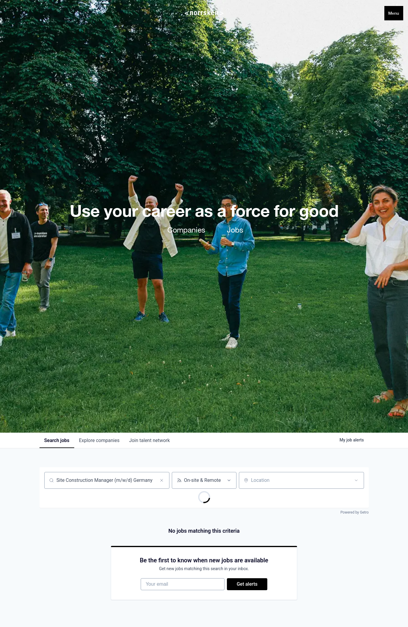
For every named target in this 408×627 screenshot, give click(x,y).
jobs (56, 440)
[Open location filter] (356, 480)
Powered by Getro (354, 512)
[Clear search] (161, 480)
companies (99, 440)
